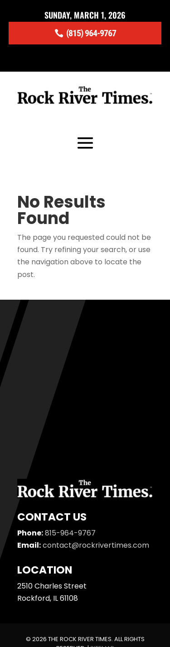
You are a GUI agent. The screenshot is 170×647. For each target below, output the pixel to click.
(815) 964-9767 (91, 33)
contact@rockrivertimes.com (96, 545)
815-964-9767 (70, 533)
